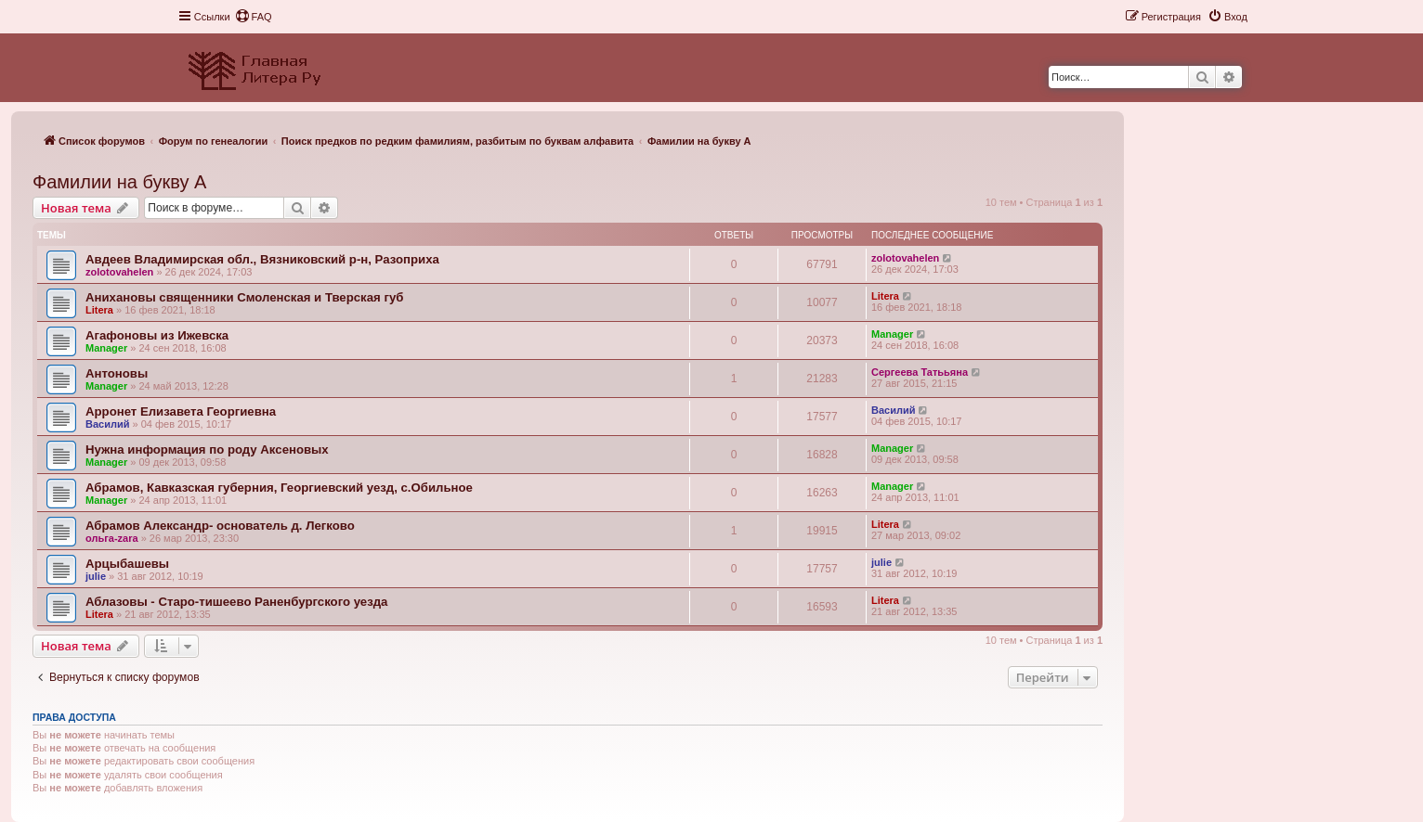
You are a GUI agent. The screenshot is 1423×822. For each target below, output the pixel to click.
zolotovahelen (119, 271)
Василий (107, 424)
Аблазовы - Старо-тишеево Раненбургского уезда (236, 602)
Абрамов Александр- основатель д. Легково (220, 526)
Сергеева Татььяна (919, 372)
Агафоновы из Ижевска (156, 335)
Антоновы (116, 373)
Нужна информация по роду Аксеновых (207, 449)
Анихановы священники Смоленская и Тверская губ (244, 297)
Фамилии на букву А (119, 182)
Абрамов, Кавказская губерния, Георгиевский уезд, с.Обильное (279, 487)
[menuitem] (253, 17)
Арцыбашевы (127, 564)
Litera (99, 309)
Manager (106, 347)
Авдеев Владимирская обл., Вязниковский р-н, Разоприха (262, 259)
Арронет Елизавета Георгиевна (180, 411)
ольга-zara (111, 538)
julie (95, 576)
